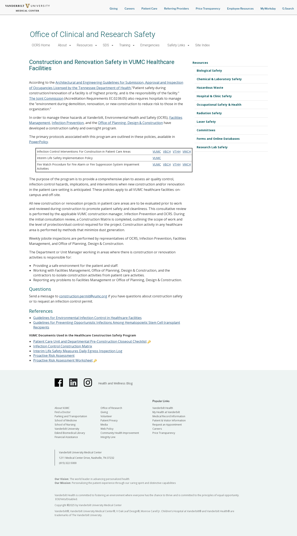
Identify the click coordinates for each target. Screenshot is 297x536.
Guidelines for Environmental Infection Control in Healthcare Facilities (87, 317)
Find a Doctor (63, 412)
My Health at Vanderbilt (166, 412)
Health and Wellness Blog (115, 383)
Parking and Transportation (71, 416)
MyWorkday (268, 8)
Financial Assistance (66, 437)
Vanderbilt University (67, 429)
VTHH (176, 151)
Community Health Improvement (120, 433)
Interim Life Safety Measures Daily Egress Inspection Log (77, 351)
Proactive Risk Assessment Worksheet (63, 360)
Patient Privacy (109, 420)
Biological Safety (209, 70)
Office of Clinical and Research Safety (92, 34)
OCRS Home (41, 45)
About (62, 45)
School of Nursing (65, 424)
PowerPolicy (38, 142)
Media (104, 424)
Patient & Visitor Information (169, 420)
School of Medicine (66, 420)
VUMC (157, 151)
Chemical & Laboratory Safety (219, 79)
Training (124, 45)
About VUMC (62, 408)
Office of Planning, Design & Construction (130, 122)
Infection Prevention (68, 122)
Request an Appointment (167, 424)
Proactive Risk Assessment (54, 355)
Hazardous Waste (210, 88)
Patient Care (149, 8)
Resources (85, 45)
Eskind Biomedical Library (70, 433)
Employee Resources (240, 8)
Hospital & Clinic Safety (214, 96)
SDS (106, 45)
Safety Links (176, 45)
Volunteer (106, 416)
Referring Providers (176, 8)
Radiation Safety (209, 113)
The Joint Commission (46, 98)
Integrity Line (108, 437)
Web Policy (107, 429)
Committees (206, 130)
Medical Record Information (168, 416)
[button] (70, 45)
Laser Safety (206, 122)
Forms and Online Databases (218, 139)
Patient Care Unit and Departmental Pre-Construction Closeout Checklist (90, 341)
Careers (130, 8)
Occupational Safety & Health (219, 105)
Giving (114, 8)
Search (288, 7)
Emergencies (150, 45)
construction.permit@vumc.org (83, 296)
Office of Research (111, 408)
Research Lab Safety (212, 147)
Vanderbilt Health (162, 408)
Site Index (202, 45)
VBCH (167, 151)
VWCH (187, 151)
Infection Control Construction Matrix (62, 346)
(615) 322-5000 (67, 463)
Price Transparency (208, 8)
